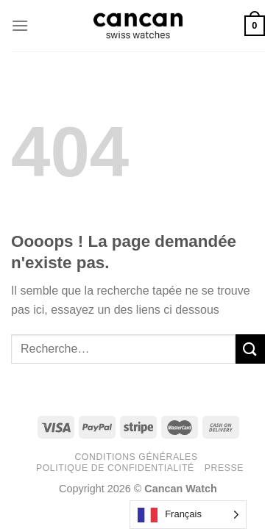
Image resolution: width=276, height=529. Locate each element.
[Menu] (20, 25)
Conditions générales (135, 457)
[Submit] (250, 348)
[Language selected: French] (188, 514)
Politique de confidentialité (115, 468)
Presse (224, 468)
